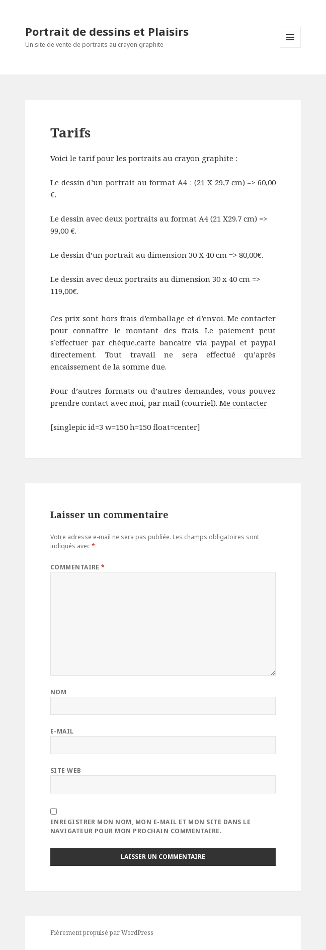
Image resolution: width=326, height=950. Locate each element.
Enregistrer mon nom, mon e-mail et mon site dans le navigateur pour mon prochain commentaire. (150, 826)
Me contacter (243, 403)
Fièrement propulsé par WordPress (101, 932)
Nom (58, 692)
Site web (66, 770)
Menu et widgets (290, 47)
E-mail (62, 731)
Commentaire (77, 567)
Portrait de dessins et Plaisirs (107, 31)
